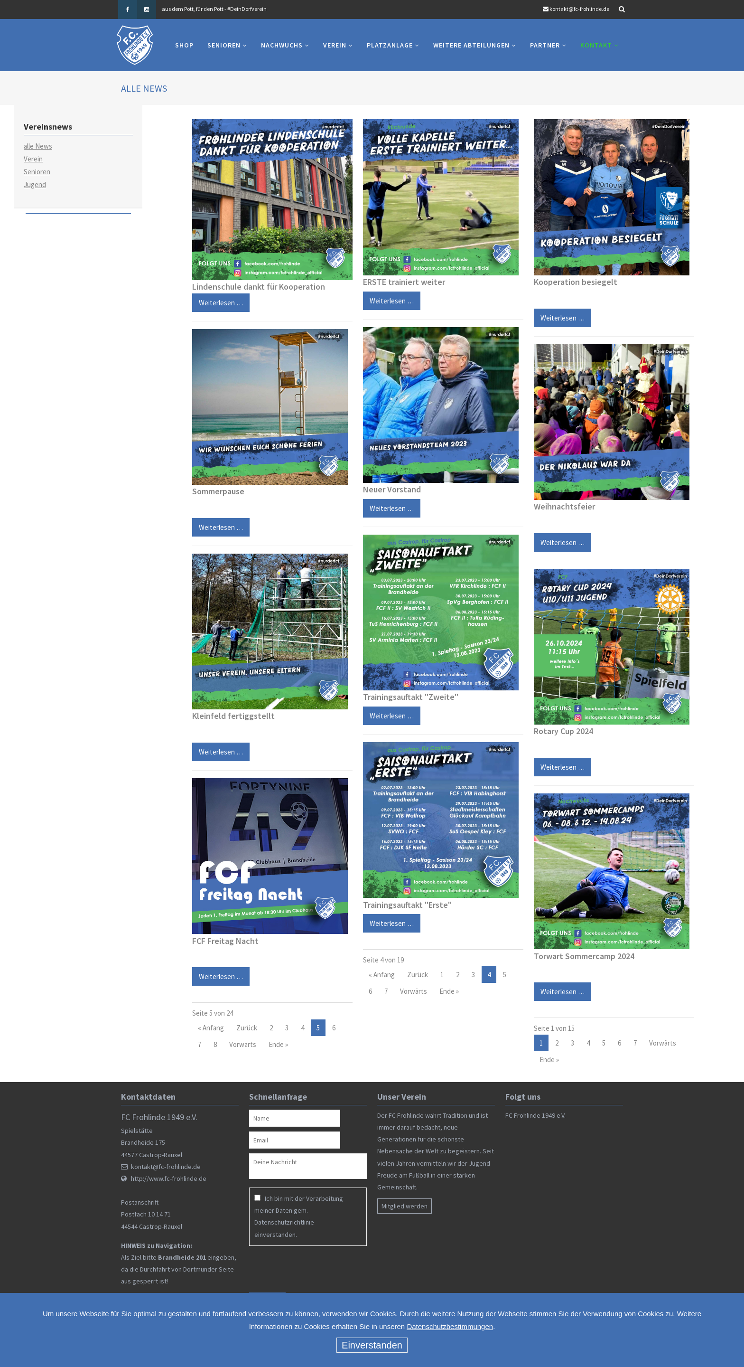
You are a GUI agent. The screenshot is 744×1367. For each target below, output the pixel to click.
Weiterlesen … (217, 525)
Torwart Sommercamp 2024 (584, 956)
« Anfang (211, 1027)
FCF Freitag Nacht (225, 940)
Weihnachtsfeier (564, 506)
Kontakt (596, 45)
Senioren (224, 45)
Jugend (35, 184)
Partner (545, 45)
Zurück (246, 1027)
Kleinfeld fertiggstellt (233, 716)
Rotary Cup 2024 (563, 731)
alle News (38, 146)
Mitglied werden (404, 1206)
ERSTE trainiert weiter (404, 281)
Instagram (146, 9)
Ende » (278, 1044)
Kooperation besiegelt (575, 281)
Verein (334, 45)
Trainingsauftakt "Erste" (407, 904)
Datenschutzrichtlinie (284, 1222)
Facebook (127, 9)
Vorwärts (242, 1044)
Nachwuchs (282, 45)
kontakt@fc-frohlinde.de (579, 8)
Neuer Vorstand (392, 489)
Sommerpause (218, 491)
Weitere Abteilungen (471, 45)
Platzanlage (390, 45)
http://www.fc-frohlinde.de (168, 1178)
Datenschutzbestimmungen (450, 1326)
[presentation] (310, 1269)
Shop (184, 45)
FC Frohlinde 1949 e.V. (535, 1115)
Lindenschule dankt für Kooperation (258, 286)
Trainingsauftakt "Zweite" (410, 696)
